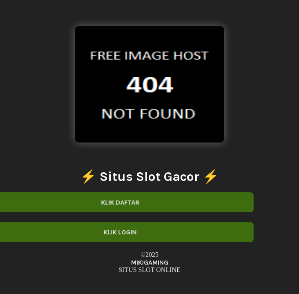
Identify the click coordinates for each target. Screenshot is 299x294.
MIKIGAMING (149, 262)
